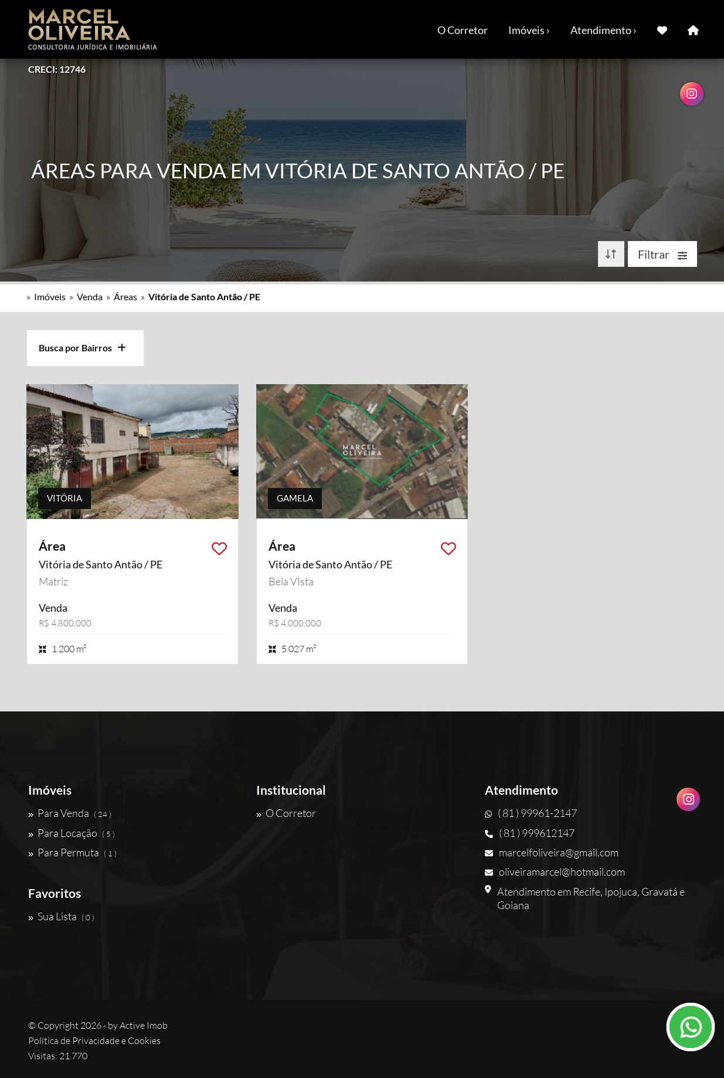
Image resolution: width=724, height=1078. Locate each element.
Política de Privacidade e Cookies (94, 1040)
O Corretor (462, 29)
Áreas (125, 296)
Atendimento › (603, 29)
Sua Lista (61, 916)
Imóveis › (529, 29)
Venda (90, 296)
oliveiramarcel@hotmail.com (555, 871)
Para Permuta (72, 852)
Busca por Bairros (82, 347)
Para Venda (69, 812)
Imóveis (50, 296)
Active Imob (144, 1025)
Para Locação (71, 832)
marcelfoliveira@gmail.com (551, 852)
